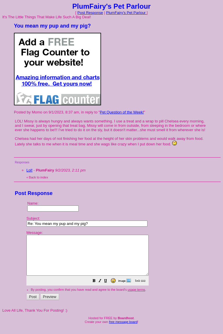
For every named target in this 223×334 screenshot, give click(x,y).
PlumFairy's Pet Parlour (126, 12)
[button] (108, 289)
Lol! (29, 170)
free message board (123, 329)
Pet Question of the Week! (122, 112)
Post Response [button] (90, 12)
